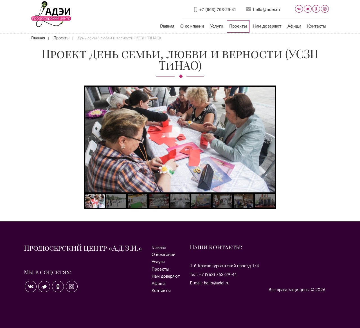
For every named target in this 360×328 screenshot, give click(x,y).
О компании (192, 26)
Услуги (216, 26)
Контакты (316, 26)
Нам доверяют (267, 26)
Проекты (238, 26)
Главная (167, 26)
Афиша (294, 26)
